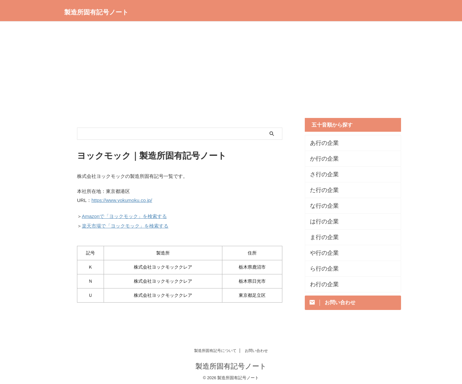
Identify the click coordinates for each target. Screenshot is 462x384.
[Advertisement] (231, 73)
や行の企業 (321, 252)
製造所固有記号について (215, 348)
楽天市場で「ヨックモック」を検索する (125, 223)
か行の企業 (321, 158)
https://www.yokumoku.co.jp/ (121, 200)
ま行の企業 (321, 237)
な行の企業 (321, 205)
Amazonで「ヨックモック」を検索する (124, 215)
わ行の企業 (321, 284)
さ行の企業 (321, 174)
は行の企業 (321, 221)
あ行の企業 (321, 143)
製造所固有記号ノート (96, 12)
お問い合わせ (256, 348)
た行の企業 (321, 190)
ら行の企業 (321, 268)
